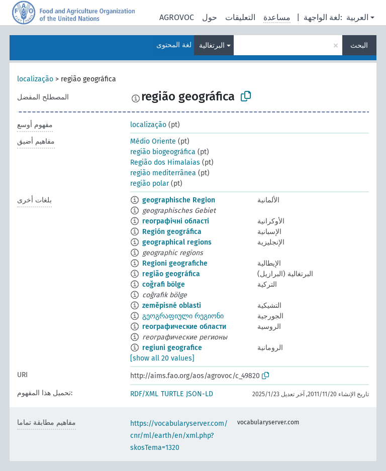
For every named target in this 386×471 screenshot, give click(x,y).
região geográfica (171, 274)
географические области (184, 326)
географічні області (175, 221)
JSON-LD (199, 394)
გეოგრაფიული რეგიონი (183, 316)
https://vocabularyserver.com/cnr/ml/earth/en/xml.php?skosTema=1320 (179, 435)
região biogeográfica (163, 152)
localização (35, 79)
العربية (357, 17)
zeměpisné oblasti (171, 305)
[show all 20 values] (162, 358)
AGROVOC (176, 17)
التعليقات (240, 17)
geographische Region (178, 200)
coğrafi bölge (163, 284)
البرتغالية (212, 45)
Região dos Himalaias (165, 162)
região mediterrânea (163, 173)
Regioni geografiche (175, 263)
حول (209, 17)
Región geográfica (172, 231)
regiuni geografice (172, 347)
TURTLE (172, 394)
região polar (149, 183)
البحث (359, 45)
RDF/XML (144, 394)
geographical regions (177, 242)
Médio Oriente (153, 141)
